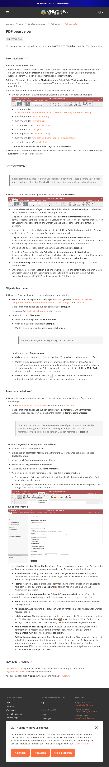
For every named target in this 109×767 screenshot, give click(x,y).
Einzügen (36, 129)
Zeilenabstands (41, 133)
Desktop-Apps (12, 717)
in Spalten (45, 142)
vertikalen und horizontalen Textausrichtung (54, 137)
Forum (43, 714)
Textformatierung (40, 116)
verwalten (64, 675)
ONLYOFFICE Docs (14, 39)
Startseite (10, 24)
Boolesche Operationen (38, 311)
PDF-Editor (55, 24)
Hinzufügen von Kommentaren (31, 405)
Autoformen (39, 302)
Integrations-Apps (14, 714)
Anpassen (40, 752)
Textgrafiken (17, 302)
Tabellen (75, 299)
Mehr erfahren (82, 743)
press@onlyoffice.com (84, 718)
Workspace (11, 710)
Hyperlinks (51, 302)
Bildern (28, 302)
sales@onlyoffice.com (84, 705)
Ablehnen (20, 752)
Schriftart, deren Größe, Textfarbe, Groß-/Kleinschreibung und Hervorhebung (53, 112)
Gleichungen (64, 302)
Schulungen (46, 718)
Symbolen (80, 302)
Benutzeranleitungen (37, 24)
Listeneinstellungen (43, 125)
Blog (42, 702)
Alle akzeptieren (63, 752)
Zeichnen (70, 405)
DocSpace (10, 706)
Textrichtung (38, 120)
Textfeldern (87, 299)
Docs (21, 24)
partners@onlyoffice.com (86, 711)
